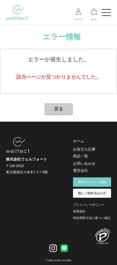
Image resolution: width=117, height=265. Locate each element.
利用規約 (79, 211)
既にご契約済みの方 (92, 193)
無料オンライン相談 (92, 182)
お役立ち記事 (84, 149)
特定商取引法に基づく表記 (91, 218)
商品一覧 (80, 156)
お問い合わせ (84, 163)
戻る (58, 108)
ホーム (78, 141)
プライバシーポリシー (88, 204)
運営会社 (80, 170)
